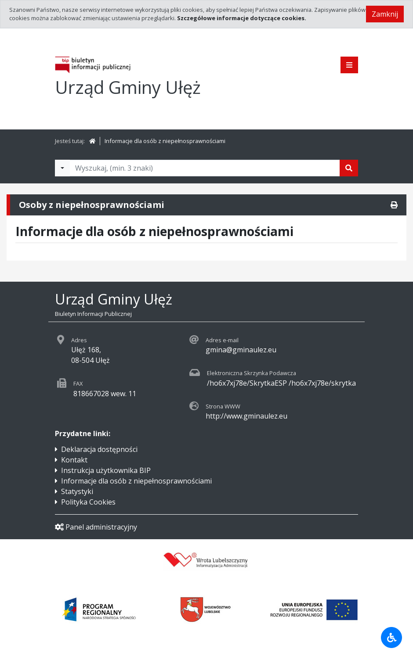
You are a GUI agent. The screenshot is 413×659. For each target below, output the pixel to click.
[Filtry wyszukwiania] (62, 168)
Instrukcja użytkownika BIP (106, 470)
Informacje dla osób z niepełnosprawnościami (165, 141)
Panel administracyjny (96, 527)
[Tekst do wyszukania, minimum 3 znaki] (204, 168)
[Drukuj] (394, 205)
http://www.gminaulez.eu (246, 416)
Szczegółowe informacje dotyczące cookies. (241, 18)
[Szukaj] (349, 168)
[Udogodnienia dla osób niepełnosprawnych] (391, 637)
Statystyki (77, 491)
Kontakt (74, 460)
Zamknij (385, 14)
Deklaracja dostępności (99, 449)
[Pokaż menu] (349, 65)
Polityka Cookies (88, 502)
